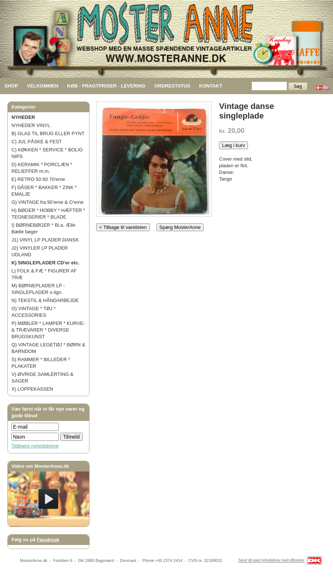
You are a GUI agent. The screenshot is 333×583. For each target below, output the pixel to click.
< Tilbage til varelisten (123, 227)
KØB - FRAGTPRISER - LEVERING (106, 86)
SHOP (11, 86)
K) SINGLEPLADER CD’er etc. (45, 262)
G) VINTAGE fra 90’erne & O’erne (47, 202)
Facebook (48, 539)
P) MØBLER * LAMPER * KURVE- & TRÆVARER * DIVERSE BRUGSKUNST (48, 329)
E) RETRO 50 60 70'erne (38, 179)
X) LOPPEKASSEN (32, 389)
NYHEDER (23, 117)
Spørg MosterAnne (180, 227)
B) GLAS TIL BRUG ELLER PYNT (47, 133)
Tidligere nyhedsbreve (34, 446)
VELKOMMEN (42, 86)
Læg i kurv (233, 145)
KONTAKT (210, 86)
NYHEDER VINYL (30, 125)
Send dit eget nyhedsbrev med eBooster (271, 561)
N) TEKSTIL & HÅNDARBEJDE (45, 300)
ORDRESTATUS (172, 86)
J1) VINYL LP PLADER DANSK (45, 240)
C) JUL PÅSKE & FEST (36, 141)
